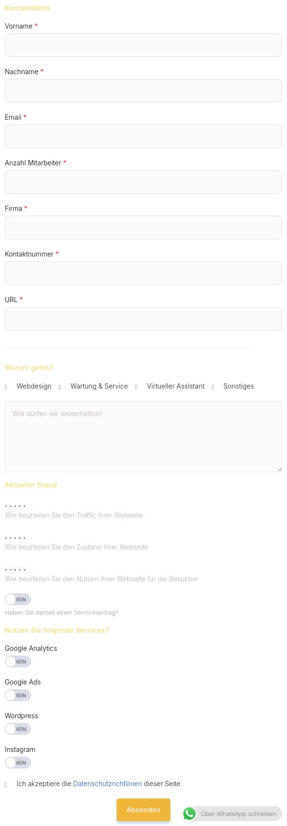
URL (14, 299)
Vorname (21, 26)
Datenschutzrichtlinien (107, 783)
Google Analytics (31, 648)
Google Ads (23, 682)
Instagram (20, 749)
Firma (16, 208)
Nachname (24, 71)
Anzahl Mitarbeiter (35, 163)
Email (16, 117)
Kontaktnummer (32, 254)
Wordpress (21, 716)
